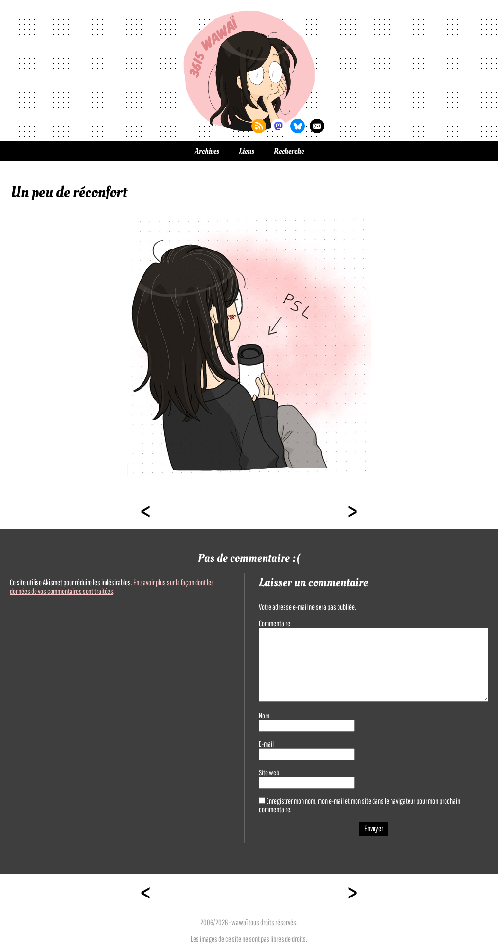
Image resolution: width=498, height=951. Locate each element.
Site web (269, 772)
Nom (264, 715)
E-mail (266, 743)
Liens (246, 151)
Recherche (289, 151)
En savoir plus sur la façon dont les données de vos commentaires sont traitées (112, 586)
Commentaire (274, 623)
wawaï (239, 922)
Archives (207, 151)
